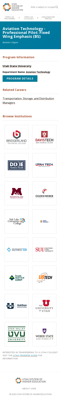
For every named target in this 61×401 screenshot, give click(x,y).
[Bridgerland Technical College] (17, 137)
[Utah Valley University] (17, 334)
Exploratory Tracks (48, 17)
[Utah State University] (17, 306)
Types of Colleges (29, 17)
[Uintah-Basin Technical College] (45, 278)
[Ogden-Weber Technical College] (45, 193)
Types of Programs (9, 17)
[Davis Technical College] (45, 137)
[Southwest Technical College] (17, 250)
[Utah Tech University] (45, 165)
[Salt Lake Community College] (17, 221)
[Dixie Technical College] (17, 165)
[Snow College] (45, 221)
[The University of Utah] (45, 306)
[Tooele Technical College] (17, 278)
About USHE (29, 388)
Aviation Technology (38, 72)
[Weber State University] (45, 334)
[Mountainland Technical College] (17, 193)
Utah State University (17, 66)
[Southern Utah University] (45, 250)
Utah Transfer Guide (25, 355)
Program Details (20, 78)
